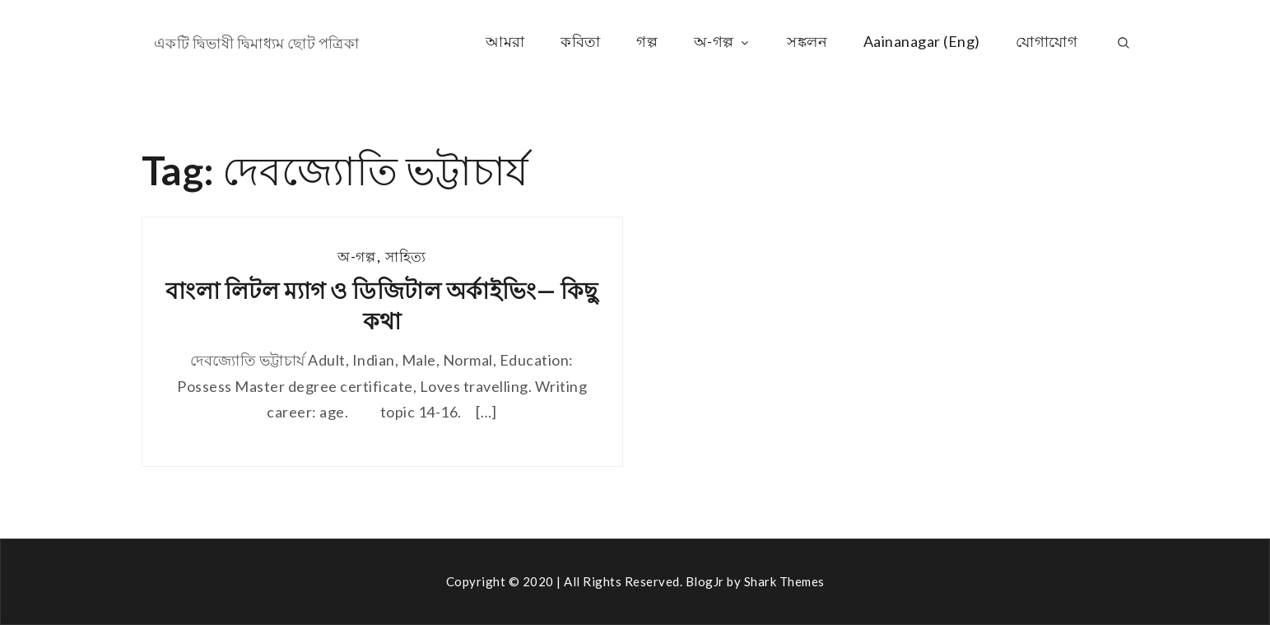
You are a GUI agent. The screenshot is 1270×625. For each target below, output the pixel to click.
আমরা (505, 41)
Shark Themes (784, 581)
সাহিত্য (405, 256)
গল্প (647, 41)
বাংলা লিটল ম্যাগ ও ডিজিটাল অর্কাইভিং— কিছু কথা (381, 304)
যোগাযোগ (1046, 41)
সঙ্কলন (807, 41)
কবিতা (581, 41)
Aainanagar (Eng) (921, 41)
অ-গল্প (722, 41)
